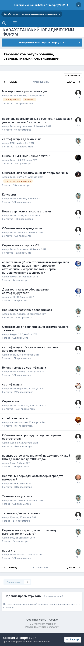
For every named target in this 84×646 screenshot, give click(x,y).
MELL (13, 143)
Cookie (53, 619)
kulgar (13, 334)
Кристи (14, 517)
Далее (71, 82)
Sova (13, 463)
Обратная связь (36, 619)
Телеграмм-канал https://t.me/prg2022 (39, 4)
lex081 (13, 276)
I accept (72, 639)
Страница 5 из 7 (42, 82)
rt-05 (13, 297)
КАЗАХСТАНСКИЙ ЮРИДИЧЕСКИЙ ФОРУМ (38, 32)
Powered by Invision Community (42, 627)
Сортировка (72, 76)
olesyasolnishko (19, 422)
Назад (13, 82)
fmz (12, 537)
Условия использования (36, 641)
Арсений (15, 442)
